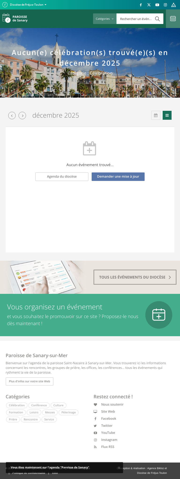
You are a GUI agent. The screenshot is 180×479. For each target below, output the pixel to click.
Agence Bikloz (155, 468)
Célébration (17, 405)
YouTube (104, 433)
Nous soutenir (109, 404)
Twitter (103, 425)
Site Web (104, 411)
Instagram (105, 440)
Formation (16, 412)
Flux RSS (104, 447)
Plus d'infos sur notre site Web (29, 381)
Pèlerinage (68, 412)
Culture (58, 405)
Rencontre (31, 419)
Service (49, 419)
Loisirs (34, 412)
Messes (50, 412)
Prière (13, 419)
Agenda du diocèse (62, 176)
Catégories (105, 19)
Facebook (105, 418)
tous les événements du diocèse (135, 277)
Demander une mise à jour (118, 176)
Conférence (39, 405)
